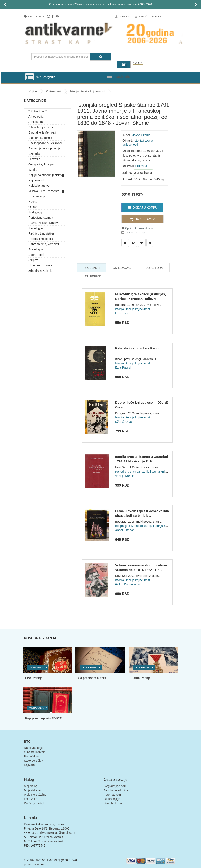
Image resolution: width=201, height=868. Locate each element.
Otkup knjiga (112, 799)
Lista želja (30, 799)
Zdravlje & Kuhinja (40, 270)
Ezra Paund (123, 367)
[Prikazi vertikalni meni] (29, 77)
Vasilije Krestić (124, 476)
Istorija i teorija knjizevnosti (87, 91)
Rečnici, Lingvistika (41, 233)
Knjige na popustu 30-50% (43, 718)
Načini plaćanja (135, 232)
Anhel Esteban (124, 530)
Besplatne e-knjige (116, 790)
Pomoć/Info (31, 756)
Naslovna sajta (34, 748)
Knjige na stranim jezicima (45, 175)
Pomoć (142, 16)
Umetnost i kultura (40, 265)
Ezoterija (34, 153)
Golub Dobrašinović (128, 584)
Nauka (32, 201)
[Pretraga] (100, 57)
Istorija (32, 169)
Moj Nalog (30, 786)
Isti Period (92, 276)
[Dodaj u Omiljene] (142, 243)
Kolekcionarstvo (39, 185)
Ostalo (32, 207)
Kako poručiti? (33, 760)
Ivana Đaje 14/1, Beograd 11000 (48, 828)
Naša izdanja (37, 196)
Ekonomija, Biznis (40, 137)
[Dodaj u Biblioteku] (133, 243)
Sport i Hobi (36, 254)
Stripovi (33, 260)
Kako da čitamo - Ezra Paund (137, 348)
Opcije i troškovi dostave (139, 228)
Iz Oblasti (92, 267)
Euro (156, 16)
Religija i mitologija (40, 238)
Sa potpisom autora (92, 678)
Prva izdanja (34, 678)
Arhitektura (35, 122)
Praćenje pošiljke (35, 803)
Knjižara (29, 765)
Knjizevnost (53, 91)
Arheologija (35, 116)
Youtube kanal (113, 803)
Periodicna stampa (40, 217)
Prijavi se (125, 16)
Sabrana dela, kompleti (43, 244)
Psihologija (35, 228)
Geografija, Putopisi (41, 164)
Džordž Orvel (124, 421)
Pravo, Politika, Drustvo (43, 223)
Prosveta (141, 166)
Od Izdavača (122, 267)
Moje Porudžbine (35, 794)
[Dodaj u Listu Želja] (125, 243)
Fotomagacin (112, 794)
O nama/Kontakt (34, 752)
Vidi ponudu (36, 667)
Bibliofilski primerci (40, 127)
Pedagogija (35, 212)
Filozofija (34, 159)
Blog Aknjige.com (115, 786)
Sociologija (35, 249)
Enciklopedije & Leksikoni (45, 143)
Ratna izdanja (140, 678)
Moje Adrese (32, 790)
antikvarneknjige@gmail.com (56, 832)
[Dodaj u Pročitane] (149, 243)
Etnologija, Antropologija (44, 148)
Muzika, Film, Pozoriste (43, 191)
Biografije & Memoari (42, 132)
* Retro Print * (37, 111)
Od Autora (154, 267)
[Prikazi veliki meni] (109, 76)
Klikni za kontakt (52, 837)
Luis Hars (121, 313)
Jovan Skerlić (141, 135)
